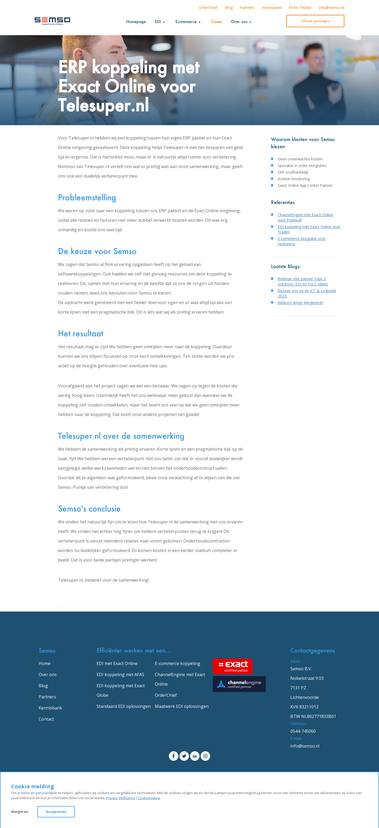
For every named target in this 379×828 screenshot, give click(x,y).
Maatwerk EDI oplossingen (182, 706)
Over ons (48, 674)
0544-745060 (300, 7)
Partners (247, 7)
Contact (46, 719)
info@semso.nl (331, 7)
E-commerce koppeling (177, 663)
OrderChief (208, 7)
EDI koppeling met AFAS (120, 674)
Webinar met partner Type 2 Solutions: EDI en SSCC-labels (303, 281)
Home (45, 663)
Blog (229, 7)
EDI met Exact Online (117, 663)
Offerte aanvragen (315, 21)
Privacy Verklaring (120, 797)
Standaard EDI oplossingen (124, 706)
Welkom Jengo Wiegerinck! (300, 302)
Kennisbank (272, 7)
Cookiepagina (149, 797)
